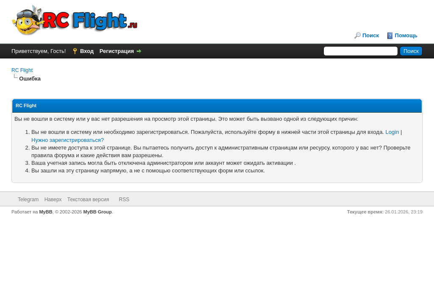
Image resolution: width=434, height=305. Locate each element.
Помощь (406, 35)
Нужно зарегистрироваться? (67, 140)
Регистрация (117, 51)
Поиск (370, 35)
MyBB (45, 211)
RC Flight (22, 70)
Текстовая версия (88, 199)
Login (392, 132)
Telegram (28, 199)
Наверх (53, 199)
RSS (124, 199)
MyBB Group (97, 211)
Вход (87, 51)
